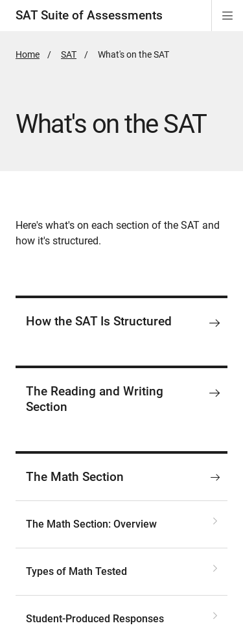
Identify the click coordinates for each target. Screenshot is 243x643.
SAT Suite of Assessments (89, 15)
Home (28, 54)
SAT (68, 54)
